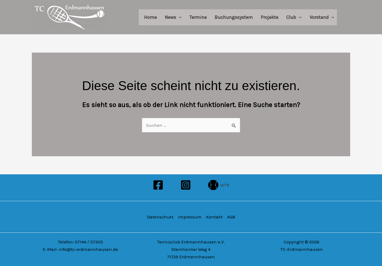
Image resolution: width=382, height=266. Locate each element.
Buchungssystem (234, 17)
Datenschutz (160, 216)
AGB (231, 216)
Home (150, 17)
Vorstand (322, 17)
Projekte (269, 17)
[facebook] (159, 185)
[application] (179, 17)
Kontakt (214, 216)
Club (294, 17)
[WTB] (218, 185)
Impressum (190, 216)
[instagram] (186, 185)
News (173, 17)
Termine (198, 17)
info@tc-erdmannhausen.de (88, 249)
